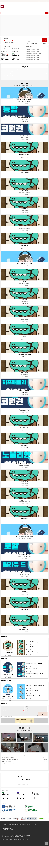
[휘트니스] (9, 69)
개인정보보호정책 (12, 824)
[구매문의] (22, 103)
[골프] (7, 75)
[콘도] (8, 71)
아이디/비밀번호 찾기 (34, 43)
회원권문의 (29, 824)
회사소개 (5, 824)
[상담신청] (26, 103)
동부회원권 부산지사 (24, 6)
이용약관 (19, 824)
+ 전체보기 (46, 46)
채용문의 (34, 824)
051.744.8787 (10, 41)
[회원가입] (44, 43)
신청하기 (43, 714)
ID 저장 (28, 43)
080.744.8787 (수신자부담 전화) (10, 42)
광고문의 (24, 824)
